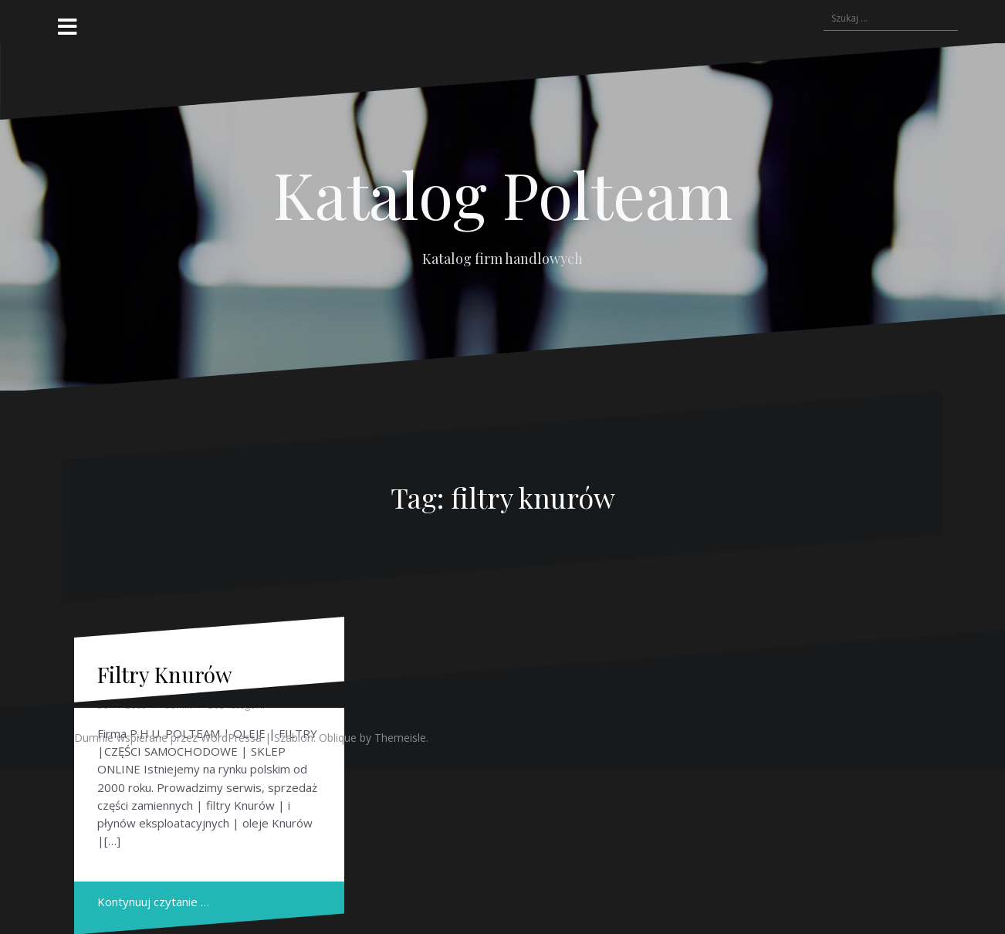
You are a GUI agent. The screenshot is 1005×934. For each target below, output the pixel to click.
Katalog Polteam (503, 193)
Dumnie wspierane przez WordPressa (168, 737)
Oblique (338, 737)
